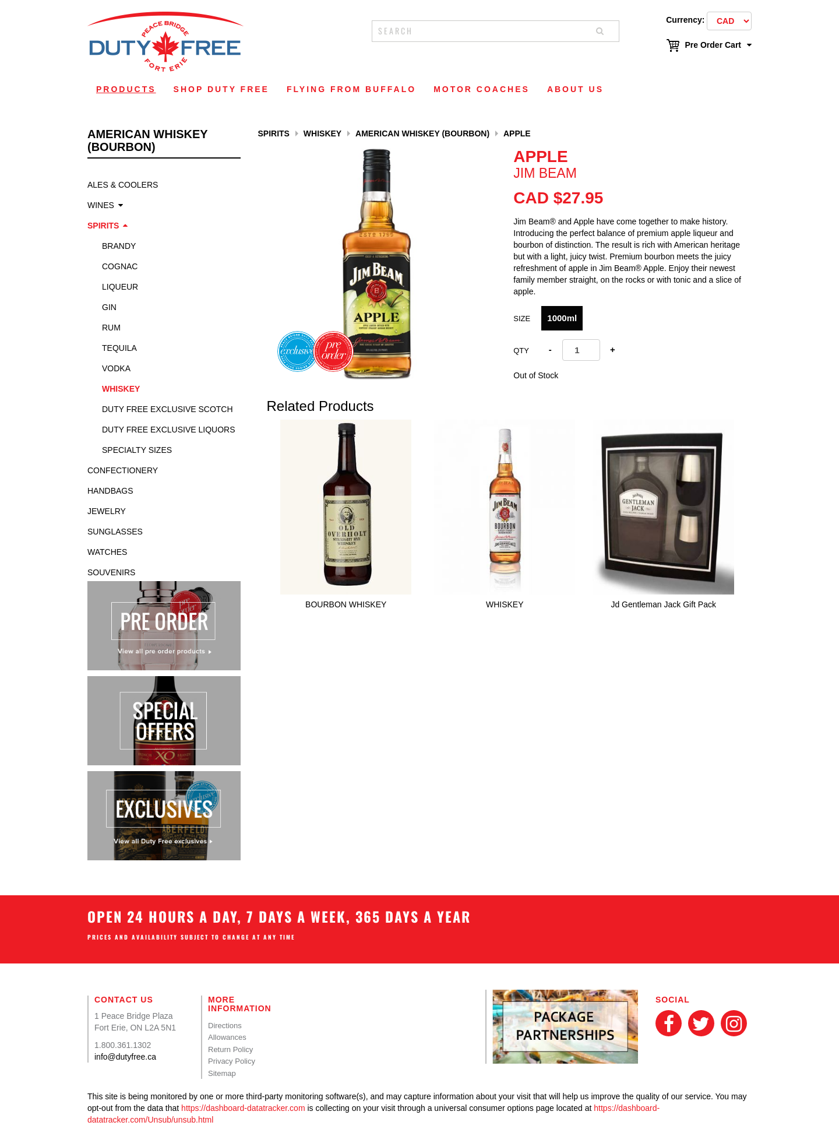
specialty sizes (137, 450)
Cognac (120, 266)
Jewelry (106, 511)
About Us (575, 89)
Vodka (116, 368)
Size (521, 318)
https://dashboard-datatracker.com (243, 1108)
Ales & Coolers (122, 184)
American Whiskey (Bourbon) (422, 133)
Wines (100, 205)
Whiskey (121, 388)
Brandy (119, 246)
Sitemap (222, 1073)
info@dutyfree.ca (125, 1056)
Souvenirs (111, 572)
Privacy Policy (231, 1061)
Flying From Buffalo (351, 89)
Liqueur (120, 286)
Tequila (119, 348)
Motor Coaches (481, 89)
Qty (521, 350)
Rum (111, 327)
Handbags (110, 490)
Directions (225, 1025)
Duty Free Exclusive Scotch (167, 409)
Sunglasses (115, 531)
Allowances (227, 1037)
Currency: (685, 19)
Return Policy (230, 1049)
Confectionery (122, 470)
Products (126, 89)
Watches (107, 552)
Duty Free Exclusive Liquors (168, 429)
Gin (109, 307)
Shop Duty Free (221, 89)
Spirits (103, 225)
